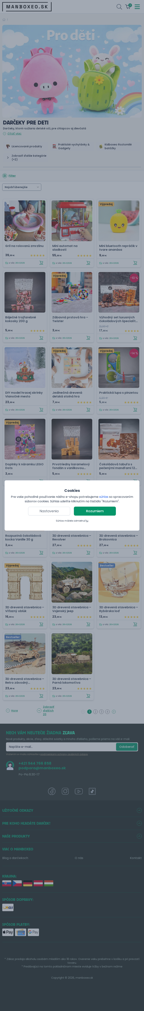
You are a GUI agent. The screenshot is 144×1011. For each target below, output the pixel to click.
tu (87, 520)
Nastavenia (49, 511)
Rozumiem (95, 511)
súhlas (103, 497)
